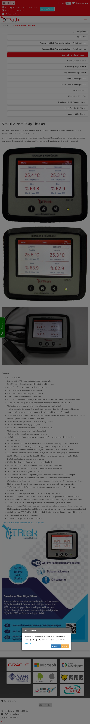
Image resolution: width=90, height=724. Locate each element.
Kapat (65, 646)
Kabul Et (55, 646)
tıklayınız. (27, 643)
